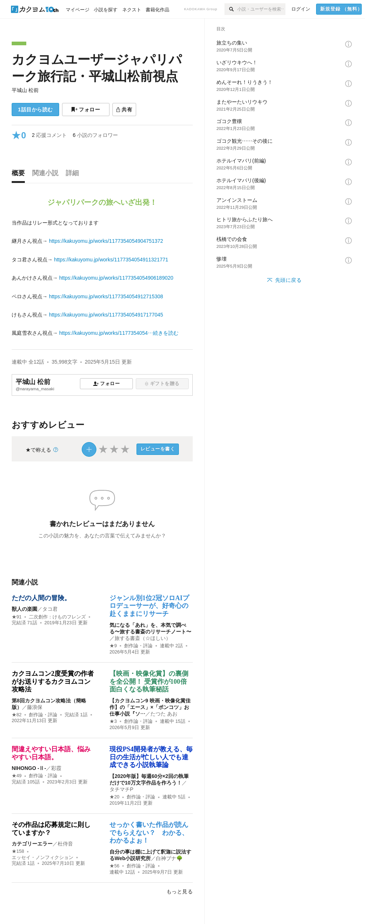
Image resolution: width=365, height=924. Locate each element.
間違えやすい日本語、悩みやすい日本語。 (51, 753)
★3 (113, 721)
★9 (113, 645)
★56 (114, 866)
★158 (18, 851)
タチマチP (121, 789)
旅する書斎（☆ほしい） (143, 638)
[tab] (20, 175)
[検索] (230, 9)
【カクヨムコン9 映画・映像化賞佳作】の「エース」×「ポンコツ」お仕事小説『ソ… (150, 707)
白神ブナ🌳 (169, 858)
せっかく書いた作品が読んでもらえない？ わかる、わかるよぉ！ (149, 832)
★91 (17, 617)
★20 (114, 797)
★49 (17, 775)
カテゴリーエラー (32, 844)
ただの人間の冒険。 (41, 598)
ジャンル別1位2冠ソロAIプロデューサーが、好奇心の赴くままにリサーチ (149, 605)
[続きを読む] (102, 278)
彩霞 (56, 768)
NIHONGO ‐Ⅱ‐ (29, 768)
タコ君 (50, 609)
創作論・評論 (138, 645)
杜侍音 (65, 844)
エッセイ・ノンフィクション (42, 857)
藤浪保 (34, 707)
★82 (17, 714)
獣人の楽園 (24, 609)
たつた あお (163, 714)
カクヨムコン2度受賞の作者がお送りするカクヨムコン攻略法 (53, 681)
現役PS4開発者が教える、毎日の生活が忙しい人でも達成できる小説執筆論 (151, 756)
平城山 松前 (25, 90)
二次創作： (57, 617)
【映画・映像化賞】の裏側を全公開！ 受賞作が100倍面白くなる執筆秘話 (149, 681)
